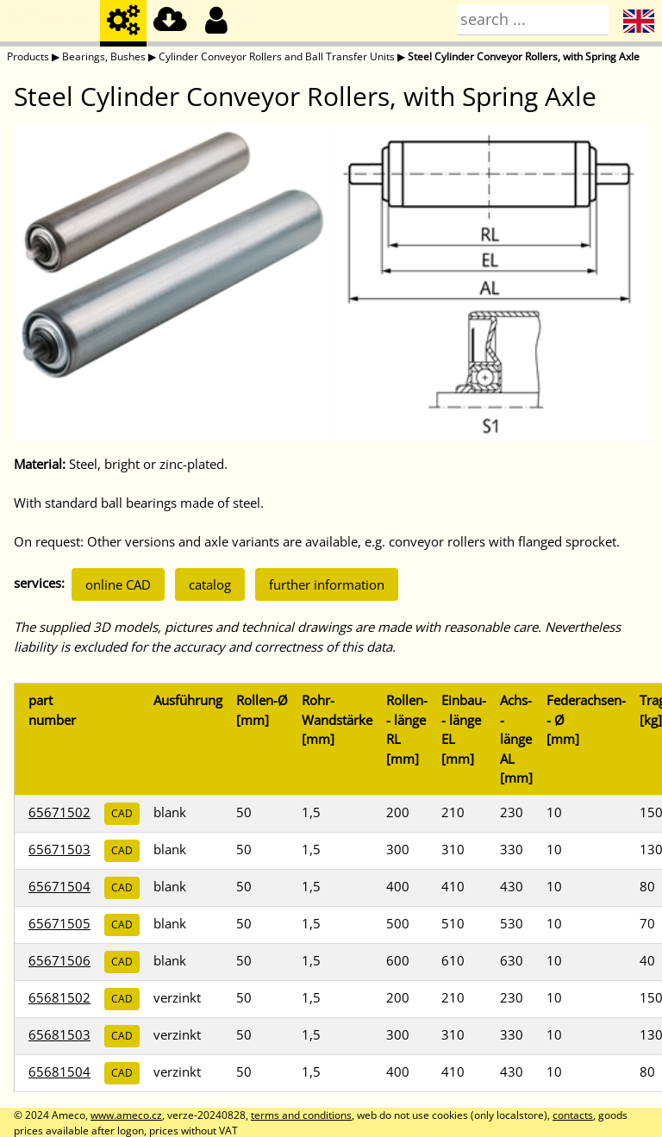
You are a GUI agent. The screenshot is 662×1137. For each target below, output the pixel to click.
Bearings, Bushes (104, 56)
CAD (122, 813)
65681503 (59, 1034)
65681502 (59, 997)
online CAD (118, 584)
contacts (573, 1115)
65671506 (59, 960)
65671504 (59, 886)
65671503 (59, 849)
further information (326, 584)
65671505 (59, 923)
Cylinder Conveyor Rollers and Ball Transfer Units (277, 56)
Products (28, 56)
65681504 (59, 1071)
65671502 (59, 812)
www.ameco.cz (126, 1115)
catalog (210, 584)
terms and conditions (301, 1115)
